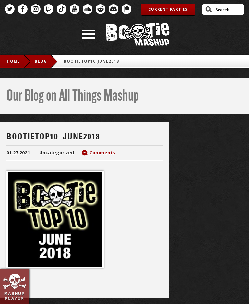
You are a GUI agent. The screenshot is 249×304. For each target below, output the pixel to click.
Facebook (23, 9)
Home (13, 61)
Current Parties (168, 9)
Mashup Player (14, 295)
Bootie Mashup (137, 34)
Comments (102, 153)
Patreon (126, 9)
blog (41, 61)
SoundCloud (87, 9)
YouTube (74, 9)
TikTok (61, 9)
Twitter (10, 9)
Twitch (48, 9)
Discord (113, 9)
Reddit (100, 9)
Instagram (36, 9)
